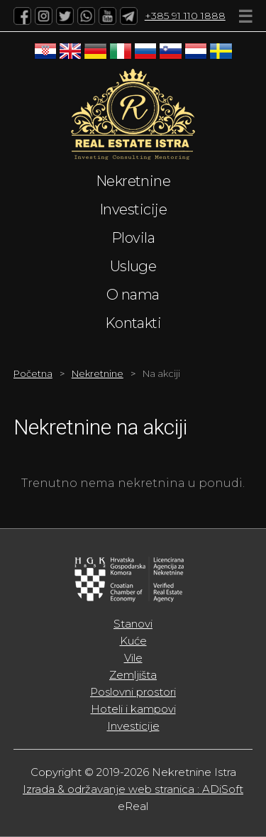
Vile (133, 657)
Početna (32, 373)
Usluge (133, 266)
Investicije (133, 209)
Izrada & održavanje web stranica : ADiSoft (133, 789)
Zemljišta (133, 675)
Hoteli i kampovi (133, 709)
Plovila (133, 237)
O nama (133, 294)
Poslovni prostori (133, 692)
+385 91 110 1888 (185, 15)
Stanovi (133, 623)
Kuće (133, 640)
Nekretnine (133, 181)
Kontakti (133, 323)
